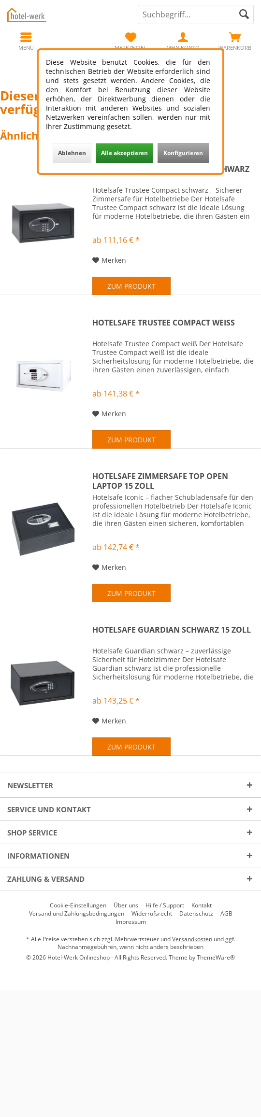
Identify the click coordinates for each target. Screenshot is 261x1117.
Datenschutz (196, 914)
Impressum (131, 922)
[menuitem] (235, 41)
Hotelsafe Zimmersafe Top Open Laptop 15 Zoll (160, 481)
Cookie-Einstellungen (78, 905)
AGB (226, 914)
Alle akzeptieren (124, 153)
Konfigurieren (183, 153)
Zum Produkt (131, 286)
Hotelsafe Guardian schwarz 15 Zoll (171, 630)
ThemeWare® (216, 957)
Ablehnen (72, 153)
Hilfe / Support (164, 905)
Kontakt (201, 905)
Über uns (126, 905)
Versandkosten (192, 939)
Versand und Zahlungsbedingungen (76, 914)
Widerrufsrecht (151, 914)
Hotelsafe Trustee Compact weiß (163, 323)
